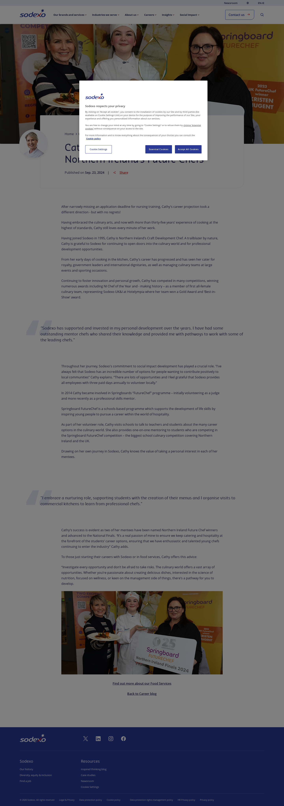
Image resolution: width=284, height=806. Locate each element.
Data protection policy (90, 799)
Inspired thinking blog (93, 769)
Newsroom (230, 3)
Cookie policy (114, 799)
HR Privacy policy (186, 799)
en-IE (261, 3)
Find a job (25, 781)
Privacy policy (207, 799)
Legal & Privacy (67, 799)
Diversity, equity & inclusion (36, 775)
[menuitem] (33, 14)
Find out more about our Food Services (142, 683)
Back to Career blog (142, 694)
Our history (26, 769)
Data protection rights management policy (151, 799)
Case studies (88, 775)
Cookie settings (90, 787)
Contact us (240, 14)
